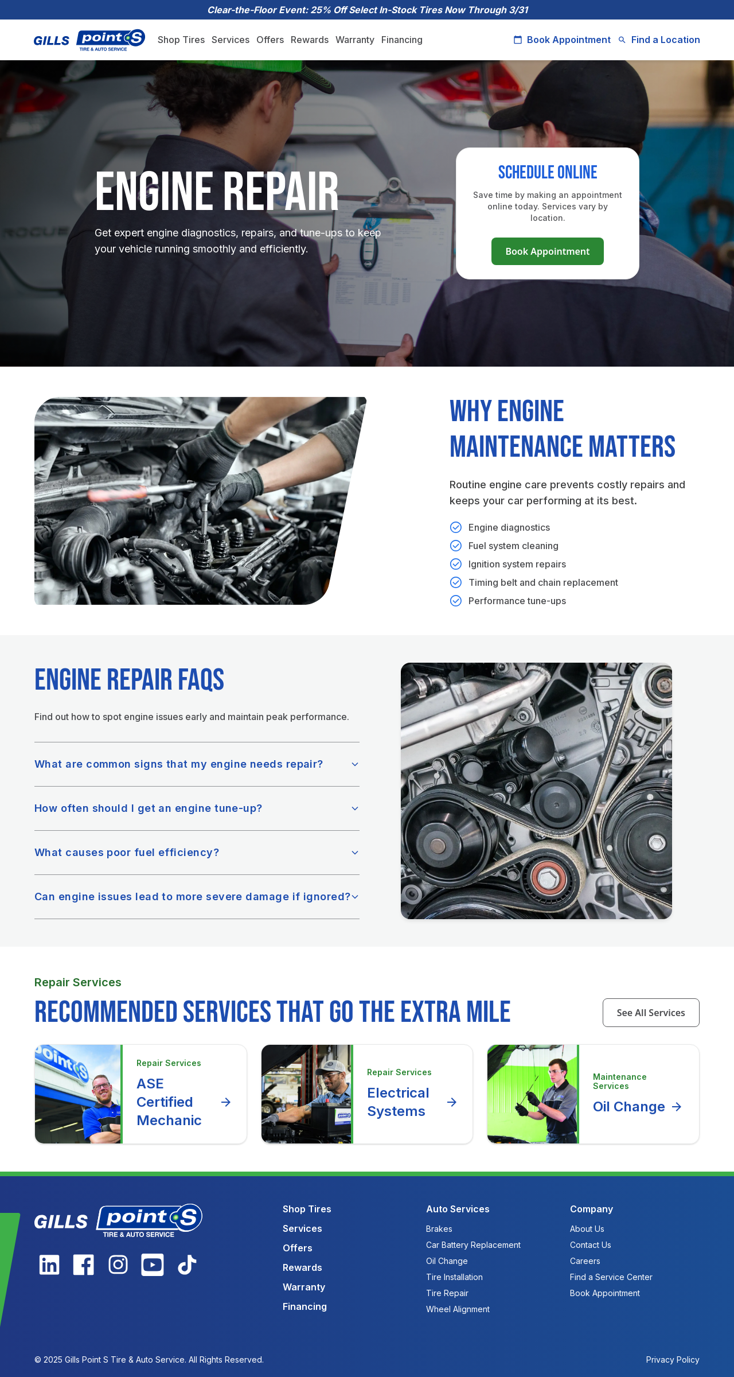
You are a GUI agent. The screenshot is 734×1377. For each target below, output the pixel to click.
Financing (402, 39)
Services (231, 39)
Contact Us (590, 1245)
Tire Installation (454, 1277)
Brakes (439, 1229)
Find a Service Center (611, 1277)
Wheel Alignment (458, 1309)
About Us (587, 1229)
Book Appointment (561, 39)
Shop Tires (181, 39)
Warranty (355, 39)
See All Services (651, 1012)
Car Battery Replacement (473, 1245)
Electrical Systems (413, 1101)
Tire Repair (447, 1293)
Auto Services (458, 1209)
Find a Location (658, 39)
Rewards (310, 39)
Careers (585, 1261)
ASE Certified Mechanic (184, 1102)
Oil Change (638, 1107)
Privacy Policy (673, 1359)
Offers (270, 39)
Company (591, 1209)
